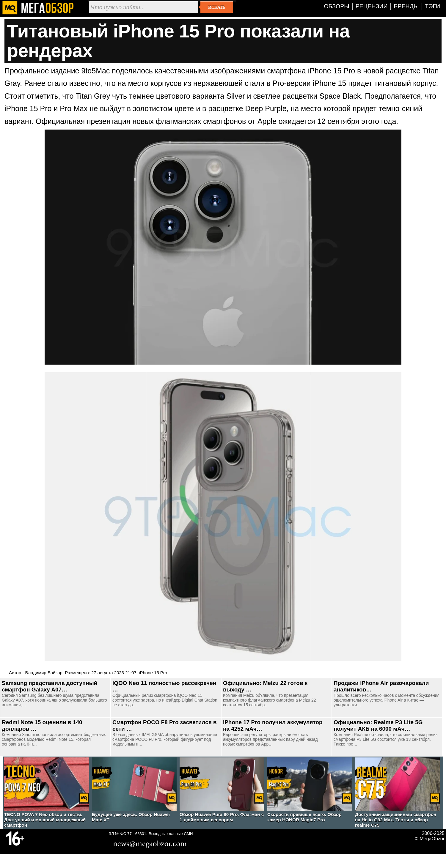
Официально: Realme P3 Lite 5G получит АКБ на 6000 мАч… (378, 725)
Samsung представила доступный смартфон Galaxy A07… (49, 686)
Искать (216, 7)
